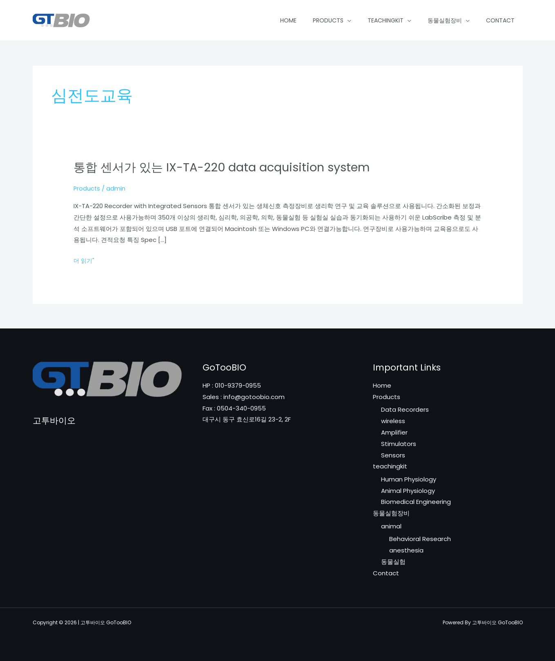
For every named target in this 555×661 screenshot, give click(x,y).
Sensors (393, 455)
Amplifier (394, 432)
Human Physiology (408, 479)
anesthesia (406, 550)
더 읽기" (85, 260)
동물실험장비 (445, 20)
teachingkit (385, 20)
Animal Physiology (408, 490)
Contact (500, 20)
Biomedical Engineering (416, 502)
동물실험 (393, 562)
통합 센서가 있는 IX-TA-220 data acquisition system (227, 167)
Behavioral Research (420, 539)
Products (328, 20)
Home (288, 20)
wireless (393, 421)
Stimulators (398, 443)
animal (391, 526)
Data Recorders (405, 409)
